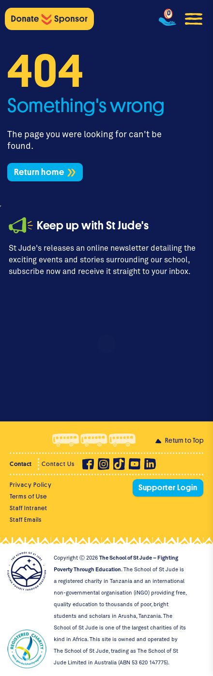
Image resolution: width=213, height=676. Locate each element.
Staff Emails (26, 519)
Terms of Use (28, 496)
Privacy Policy (31, 485)
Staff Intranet (28, 508)
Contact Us (58, 464)
